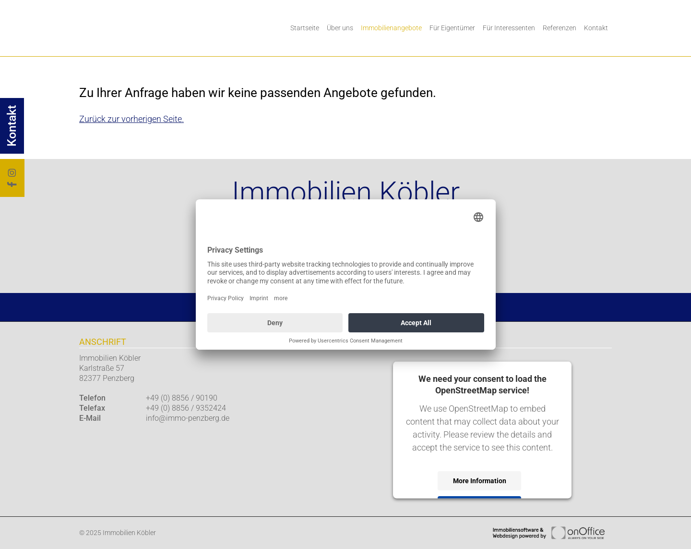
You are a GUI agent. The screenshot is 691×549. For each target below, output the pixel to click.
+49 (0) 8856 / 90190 (181, 398)
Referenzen (559, 28)
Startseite (304, 28)
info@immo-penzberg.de (187, 418)
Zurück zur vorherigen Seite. (131, 119)
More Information (479, 480)
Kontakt (596, 28)
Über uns (340, 28)
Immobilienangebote (391, 28)
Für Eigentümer (452, 28)
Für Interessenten (509, 28)
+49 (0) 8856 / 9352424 (186, 408)
